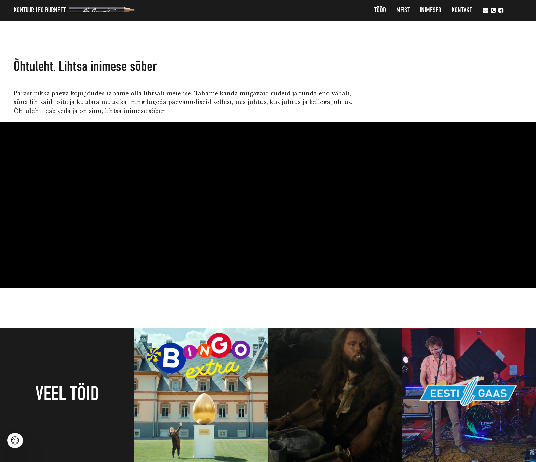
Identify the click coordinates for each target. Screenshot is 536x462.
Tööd (380, 10)
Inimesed (430, 10)
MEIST (403, 10)
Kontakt (462, 10)
